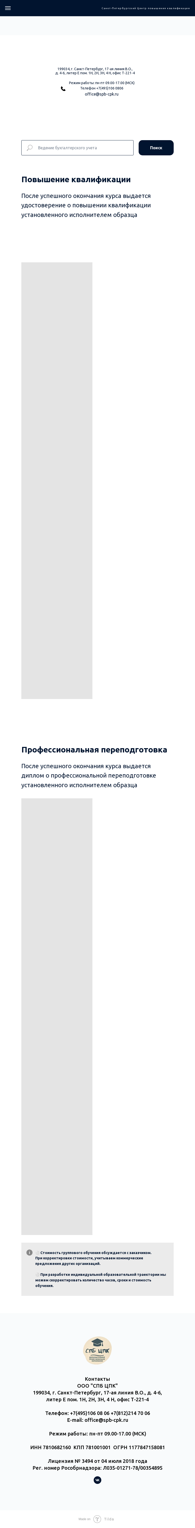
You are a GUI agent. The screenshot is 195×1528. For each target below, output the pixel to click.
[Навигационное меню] (8, 8)
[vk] (97, 1482)
